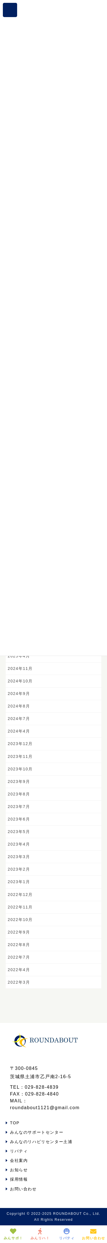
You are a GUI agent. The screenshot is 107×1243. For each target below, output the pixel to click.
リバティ (19, 1151)
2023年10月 (20, 769)
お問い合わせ (23, 1189)
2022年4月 (19, 969)
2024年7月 (19, 718)
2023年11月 (20, 756)
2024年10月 (20, 681)
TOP (14, 1123)
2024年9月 (19, 693)
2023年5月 (19, 831)
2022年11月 (20, 907)
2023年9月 (19, 781)
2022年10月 (20, 919)
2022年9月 (19, 932)
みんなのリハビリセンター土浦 (41, 1141)
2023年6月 (19, 819)
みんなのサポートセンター (36, 1132)
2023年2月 (19, 869)
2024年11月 (20, 668)
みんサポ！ (13, 1234)
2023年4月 (19, 844)
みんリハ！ (40, 1234)
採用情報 (19, 1179)
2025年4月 (19, 656)
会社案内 (19, 1160)
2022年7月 (19, 957)
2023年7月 (19, 806)
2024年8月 (19, 706)
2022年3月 (19, 982)
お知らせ (19, 1170)
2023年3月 (19, 856)
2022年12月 (20, 894)
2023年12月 (20, 743)
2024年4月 (19, 731)
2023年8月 (19, 794)
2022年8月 (19, 944)
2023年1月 (19, 881)
